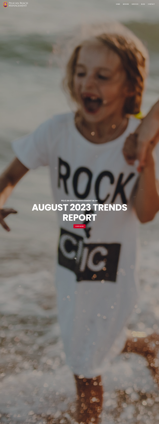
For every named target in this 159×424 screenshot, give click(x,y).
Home (117, 4)
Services (134, 4)
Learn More (79, 226)
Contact (151, 4)
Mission (125, 4)
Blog (143, 4)
